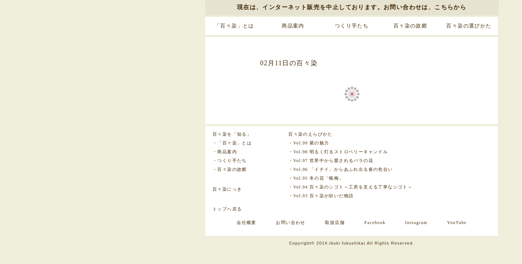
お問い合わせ (290, 222)
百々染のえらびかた (310, 134)
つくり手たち (352, 26)
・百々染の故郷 (229, 169)
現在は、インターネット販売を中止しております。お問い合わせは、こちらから (351, 7)
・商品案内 (224, 151)
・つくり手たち (229, 160)
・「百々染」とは (232, 143)
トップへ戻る (227, 209)
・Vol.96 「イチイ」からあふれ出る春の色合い (340, 169)
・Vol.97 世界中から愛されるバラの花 (330, 160)
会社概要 (246, 222)
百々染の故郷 (410, 26)
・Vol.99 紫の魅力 (308, 143)
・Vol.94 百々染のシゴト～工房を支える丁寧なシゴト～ (350, 187)
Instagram (416, 222)
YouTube (457, 222)
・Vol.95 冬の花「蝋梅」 (316, 178)
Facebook (375, 222)
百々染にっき (227, 189)
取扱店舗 (335, 222)
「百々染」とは (234, 26)
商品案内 (293, 26)
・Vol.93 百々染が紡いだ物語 (320, 195)
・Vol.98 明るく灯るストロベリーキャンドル (338, 151)
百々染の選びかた (468, 26)
